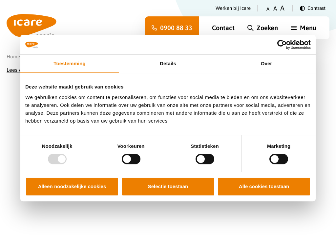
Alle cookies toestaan (264, 186)
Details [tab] (168, 63)
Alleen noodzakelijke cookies (72, 186)
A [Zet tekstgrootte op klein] (267, 9)
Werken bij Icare (233, 8)
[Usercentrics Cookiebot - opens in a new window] (282, 44)
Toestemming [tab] (69, 63)
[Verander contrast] (313, 8)
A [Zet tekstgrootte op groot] (282, 8)
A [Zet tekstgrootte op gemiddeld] (275, 8)
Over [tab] (266, 63)
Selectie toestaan (168, 186)
